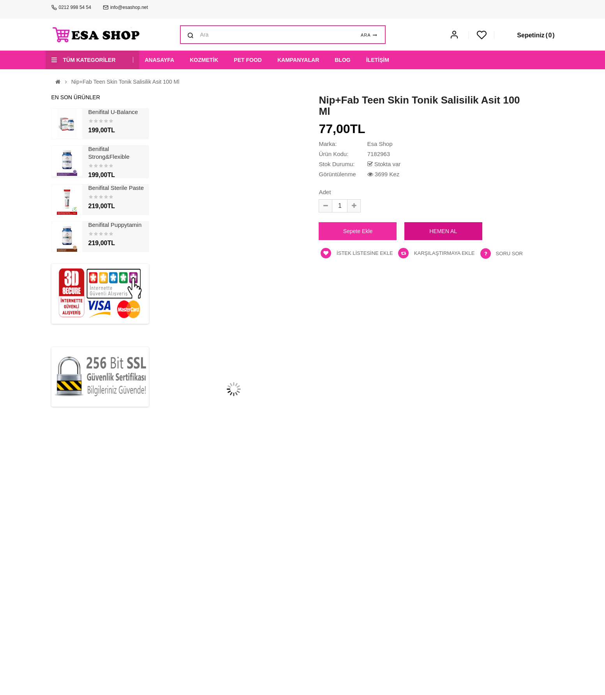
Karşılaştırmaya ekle (436, 253)
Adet (325, 192)
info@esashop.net (129, 7)
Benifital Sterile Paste (116, 187)
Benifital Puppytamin (115, 224)
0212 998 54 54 (75, 7)
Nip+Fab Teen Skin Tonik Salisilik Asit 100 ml (125, 82)
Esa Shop (379, 143)
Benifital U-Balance (113, 112)
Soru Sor (509, 253)
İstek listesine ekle (357, 253)
